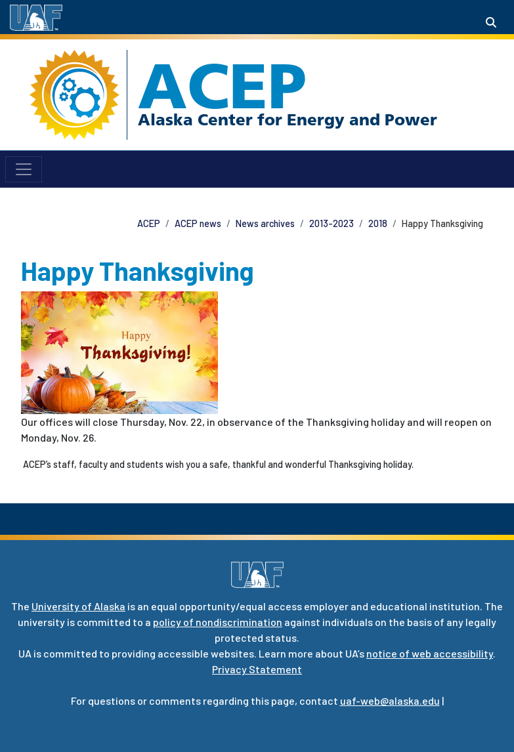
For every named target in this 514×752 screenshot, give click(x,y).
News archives (265, 223)
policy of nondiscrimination (217, 622)
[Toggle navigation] (23, 169)
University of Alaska (78, 606)
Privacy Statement (257, 669)
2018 (377, 223)
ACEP (222, 86)
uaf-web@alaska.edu (390, 700)
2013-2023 (331, 223)
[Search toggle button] (491, 22)
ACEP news (198, 223)
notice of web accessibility (429, 653)
